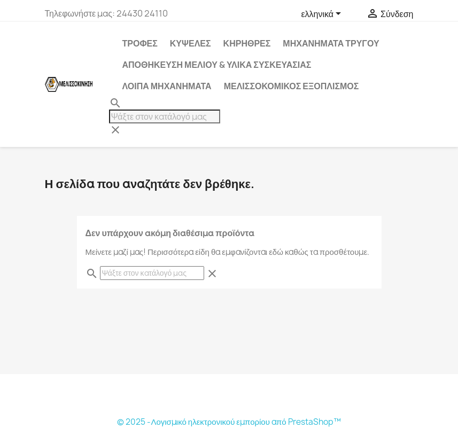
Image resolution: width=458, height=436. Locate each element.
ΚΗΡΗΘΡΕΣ (247, 43)
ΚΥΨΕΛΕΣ (190, 43)
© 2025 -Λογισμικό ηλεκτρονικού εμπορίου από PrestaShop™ (228, 421)
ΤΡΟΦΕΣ (140, 43)
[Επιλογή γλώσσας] (323, 14)
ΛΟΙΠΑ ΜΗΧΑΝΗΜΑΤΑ (167, 86)
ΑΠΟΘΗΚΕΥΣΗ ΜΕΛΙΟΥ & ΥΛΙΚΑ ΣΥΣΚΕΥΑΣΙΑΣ (217, 65)
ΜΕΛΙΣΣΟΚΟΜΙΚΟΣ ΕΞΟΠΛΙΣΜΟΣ (291, 86)
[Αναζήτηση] (164, 116)
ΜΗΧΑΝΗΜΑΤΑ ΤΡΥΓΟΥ (331, 43)
